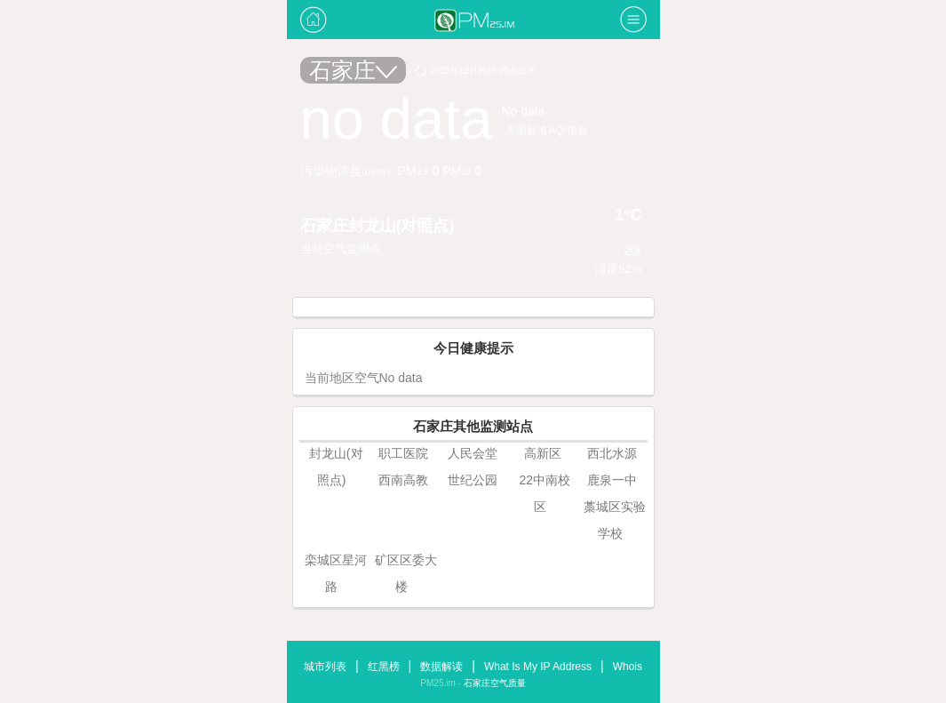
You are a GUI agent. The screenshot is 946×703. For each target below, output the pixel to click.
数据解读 (441, 666)
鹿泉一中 (612, 480)
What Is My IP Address (538, 666)
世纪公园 (472, 480)
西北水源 (612, 453)
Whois (627, 666)
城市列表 (325, 666)
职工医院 (403, 453)
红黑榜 (384, 666)
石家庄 (353, 70)
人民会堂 (472, 453)
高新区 (542, 453)
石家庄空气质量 (495, 683)
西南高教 (403, 480)
